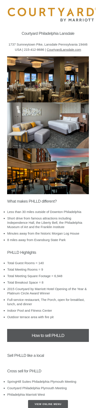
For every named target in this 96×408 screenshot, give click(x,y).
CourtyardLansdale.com (64, 49)
